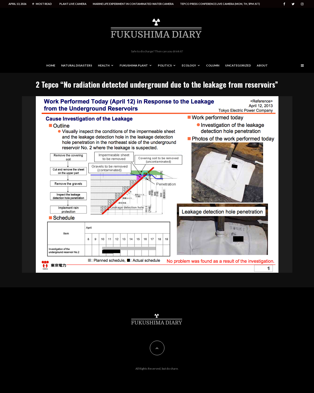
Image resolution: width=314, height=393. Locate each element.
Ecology (189, 65)
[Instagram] (302, 4)
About (262, 65)
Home (50, 65)
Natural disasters (76, 65)
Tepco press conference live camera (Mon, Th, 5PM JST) (220, 3)
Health (104, 65)
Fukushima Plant (134, 65)
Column (212, 65)
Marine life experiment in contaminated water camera (133, 3)
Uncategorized (238, 65)
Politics (165, 65)
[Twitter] (293, 4)
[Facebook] (284, 4)
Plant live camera (72, 3)
